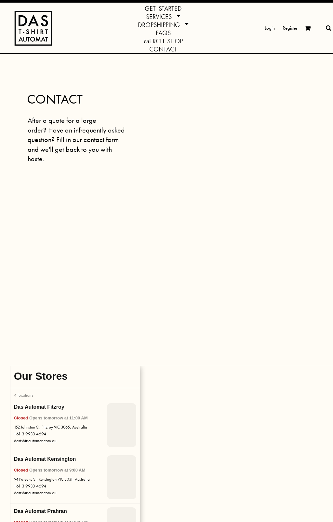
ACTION (180, 398)
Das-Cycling (182, 465)
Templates (116, 450)
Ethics (111, 484)
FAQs (111, 417)
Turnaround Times (123, 425)
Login (270, 28)
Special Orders (56, 452)
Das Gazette (182, 457)
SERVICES (52, 398)
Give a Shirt (53, 461)
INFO (112, 398)
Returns (113, 467)
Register (290, 28)
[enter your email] (263, 446)
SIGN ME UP (256, 464)
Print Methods (120, 433)
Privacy (113, 501)
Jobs (110, 476)
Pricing (112, 459)
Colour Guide (119, 442)
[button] (163, 16)
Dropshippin (53, 427)
